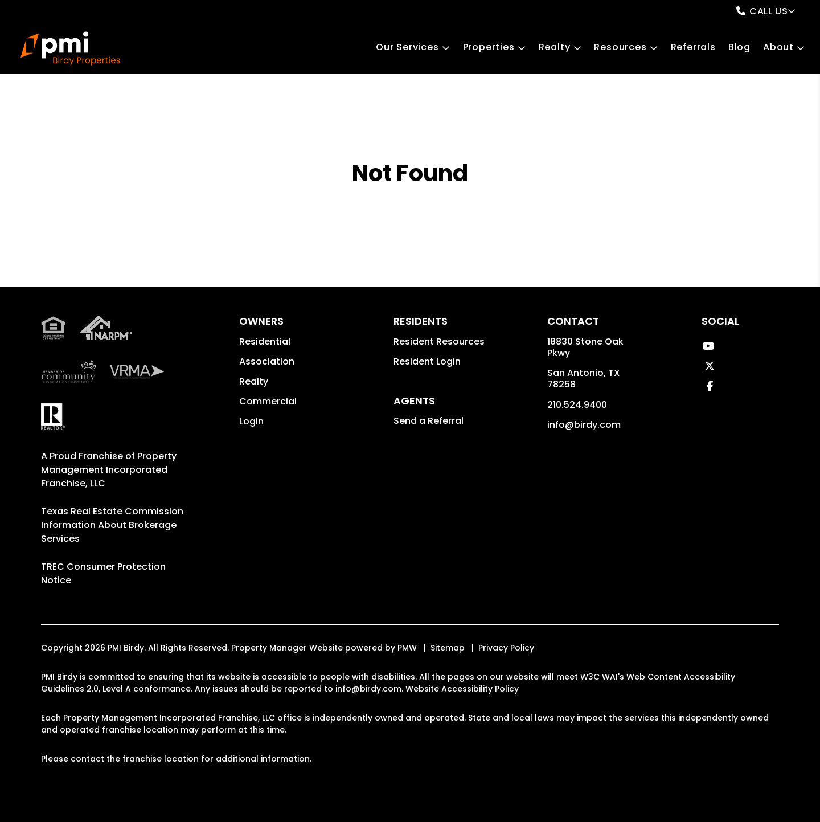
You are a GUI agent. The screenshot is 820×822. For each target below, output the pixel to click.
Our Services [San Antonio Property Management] (407, 47)
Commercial (268, 401)
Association (266, 361)
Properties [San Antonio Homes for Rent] (489, 47)
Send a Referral (428, 420)
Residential (264, 341)
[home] (70, 48)
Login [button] (251, 421)
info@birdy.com (584, 424)
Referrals (693, 47)
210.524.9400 (577, 404)
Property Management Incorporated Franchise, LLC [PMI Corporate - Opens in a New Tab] (109, 469)
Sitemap (447, 647)
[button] (708, 346)
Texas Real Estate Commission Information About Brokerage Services (112, 525)
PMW (407, 647)
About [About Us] (778, 47)
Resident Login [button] (427, 361)
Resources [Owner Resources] (620, 47)
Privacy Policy (506, 647)
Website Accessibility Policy (462, 688)
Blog (739, 47)
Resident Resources (439, 341)
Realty (253, 381)
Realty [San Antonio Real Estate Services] (555, 47)
